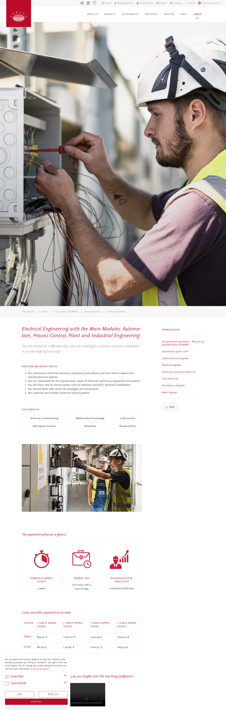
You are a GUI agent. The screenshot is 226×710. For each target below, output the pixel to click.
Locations (175, 3)
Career (45, 311)
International (28, 311)
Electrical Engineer (116, 311)
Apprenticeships (92, 311)
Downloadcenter (123, 3)
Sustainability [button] (130, 14)
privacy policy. (42, 669)
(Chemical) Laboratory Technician (178, 372)
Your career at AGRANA (66, 311)
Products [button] (109, 14)
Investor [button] (169, 14)
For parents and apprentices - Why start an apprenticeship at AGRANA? (183, 343)
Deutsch (191, 3)
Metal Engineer (169, 392)
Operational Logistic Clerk (175, 351)
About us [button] (92, 14)
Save (19, 694)
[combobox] (208, 3)
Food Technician (170, 378)
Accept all (36, 701)
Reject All (53, 694)
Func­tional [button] (15, 683)
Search (106, 3)
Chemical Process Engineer (175, 358)
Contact (161, 3)
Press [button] (183, 14)
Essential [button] (14, 676)
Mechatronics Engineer (173, 385)
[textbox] (209, 3)
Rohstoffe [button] (151, 14)
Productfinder (145, 3)
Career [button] (197, 14)
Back (171, 407)
